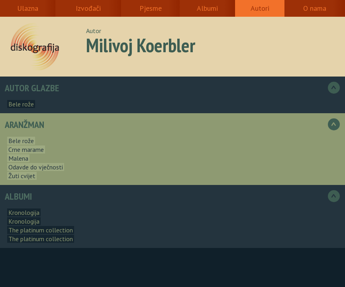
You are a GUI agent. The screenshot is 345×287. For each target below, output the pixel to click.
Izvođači (88, 8)
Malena (18, 158)
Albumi (207, 8)
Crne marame (26, 149)
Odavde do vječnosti (35, 167)
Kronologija (23, 212)
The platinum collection (40, 230)
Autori (260, 8)
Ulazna (27, 8)
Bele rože (21, 104)
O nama (314, 8)
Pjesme (150, 8)
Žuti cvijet (21, 176)
